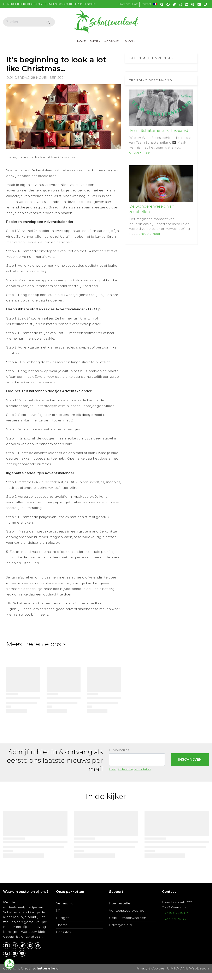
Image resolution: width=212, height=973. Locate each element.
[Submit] (48, 22)
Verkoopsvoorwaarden (128, 910)
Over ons (124, 4)
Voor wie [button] (111, 41)
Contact (146, 4)
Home (82, 41)
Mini (60, 910)
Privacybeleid (120, 925)
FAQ (135, 4)
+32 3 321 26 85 (174, 919)
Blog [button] (129, 41)
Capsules (63, 932)
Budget (62, 918)
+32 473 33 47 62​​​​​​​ (175, 913)
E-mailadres (119, 750)
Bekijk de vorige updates (130, 769)
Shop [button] (94, 41)
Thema (61, 925)
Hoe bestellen (120, 903)
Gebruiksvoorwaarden (127, 918)
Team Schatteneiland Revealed (158, 130)
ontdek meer (140, 152)
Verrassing (64, 903)
